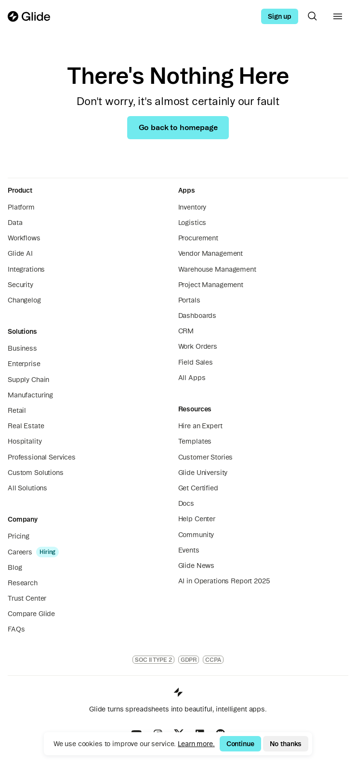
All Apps (192, 378)
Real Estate (26, 426)
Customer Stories (205, 457)
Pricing (18, 536)
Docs (186, 503)
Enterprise (24, 364)
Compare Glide (31, 614)
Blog (15, 567)
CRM (186, 331)
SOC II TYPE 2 (153, 660)
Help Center (196, 519)
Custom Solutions (36, 472)
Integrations (26, 269)
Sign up (279, 16)
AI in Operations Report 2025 (224, 581)
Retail (17, 410)
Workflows (24, 238)
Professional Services (42, 457)
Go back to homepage (178, 127)
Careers (20, 552)
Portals (189, 300)
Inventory (192, 207)
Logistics (192, 222)
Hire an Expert (200, 426)
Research (23, 583)
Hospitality (24, 441)
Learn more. (196, 744)
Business (22, 348)
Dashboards (197, 315)
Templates (195, 441)
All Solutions (27, 488)
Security (20, 285)
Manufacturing (30, 395)
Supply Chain (28, 379)
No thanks (286, 744)
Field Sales (195, 362)
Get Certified (198, 488)
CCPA (213, 660)
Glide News (196, 565)
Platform (21, 207)
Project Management (210, 285)
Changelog (24, 300)
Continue (240, 744)
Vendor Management (210, 253)
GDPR (189, 660)
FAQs (16, 629)
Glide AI (20, 253)
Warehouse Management (217, 269)
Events (188, 550)
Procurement (198, 238)
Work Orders (197, 346)
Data (15, 222)
